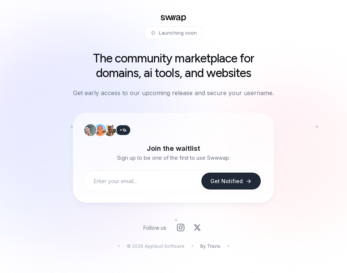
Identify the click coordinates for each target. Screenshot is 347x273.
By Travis (210, 246)
